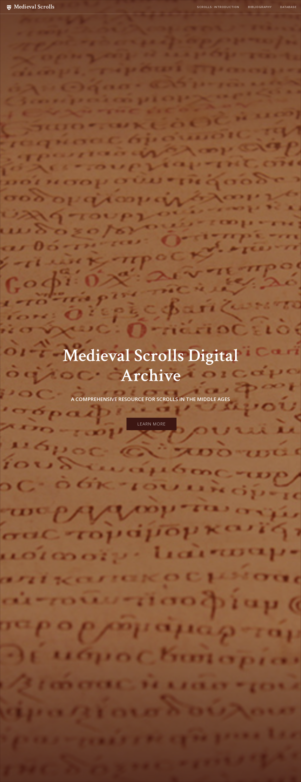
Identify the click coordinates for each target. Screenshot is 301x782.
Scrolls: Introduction (218, 7)
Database (288, 7)
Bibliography (260, 7)
